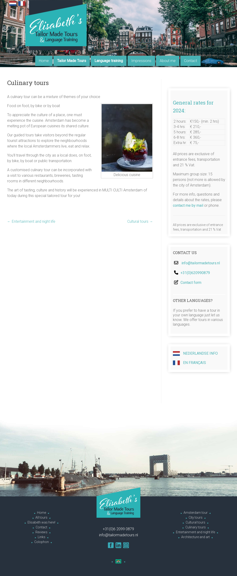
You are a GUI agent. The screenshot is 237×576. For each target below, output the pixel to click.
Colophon (41, 542)
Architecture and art (195, 537)
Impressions (141, 61)
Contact (190, 61)
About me (168, 61)
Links (41, 537)
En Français (189, 362)
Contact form (191, 282)
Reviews (41, 532)
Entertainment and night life (31, 221)
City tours (196, 517)
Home (44, 61)
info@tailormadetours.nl (200, 263)
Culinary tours (195, 527)
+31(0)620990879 (195, 273)
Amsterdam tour (196, 512)
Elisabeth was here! (41, 522)
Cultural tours (140, 221)
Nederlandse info (195, 353)
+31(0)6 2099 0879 (118, 529)
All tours (41, 517)
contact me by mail (188, 205)
